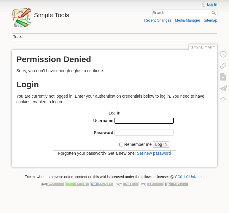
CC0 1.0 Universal (189, 177)
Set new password (154, 153)
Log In (161, 144)
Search (214, 13)
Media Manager (187, 20)
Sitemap (210, 20)
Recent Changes (157, 20)
